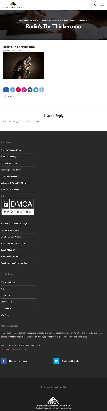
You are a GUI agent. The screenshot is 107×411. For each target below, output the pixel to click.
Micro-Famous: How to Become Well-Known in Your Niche (46, 20)
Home (20, 20)
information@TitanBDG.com (13, 348)
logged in (18, 121)
